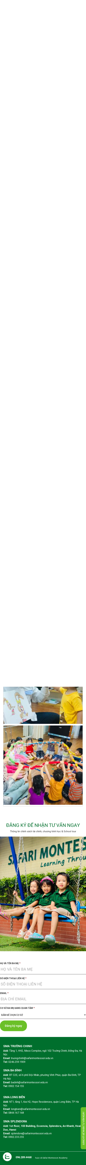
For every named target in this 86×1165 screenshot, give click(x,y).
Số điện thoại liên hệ (13, 978)
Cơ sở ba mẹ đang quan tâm (17, 1008)
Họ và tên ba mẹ (10, 963)
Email (4, 993)
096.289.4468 (23, 1157)
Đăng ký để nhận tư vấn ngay (83, 1128)
